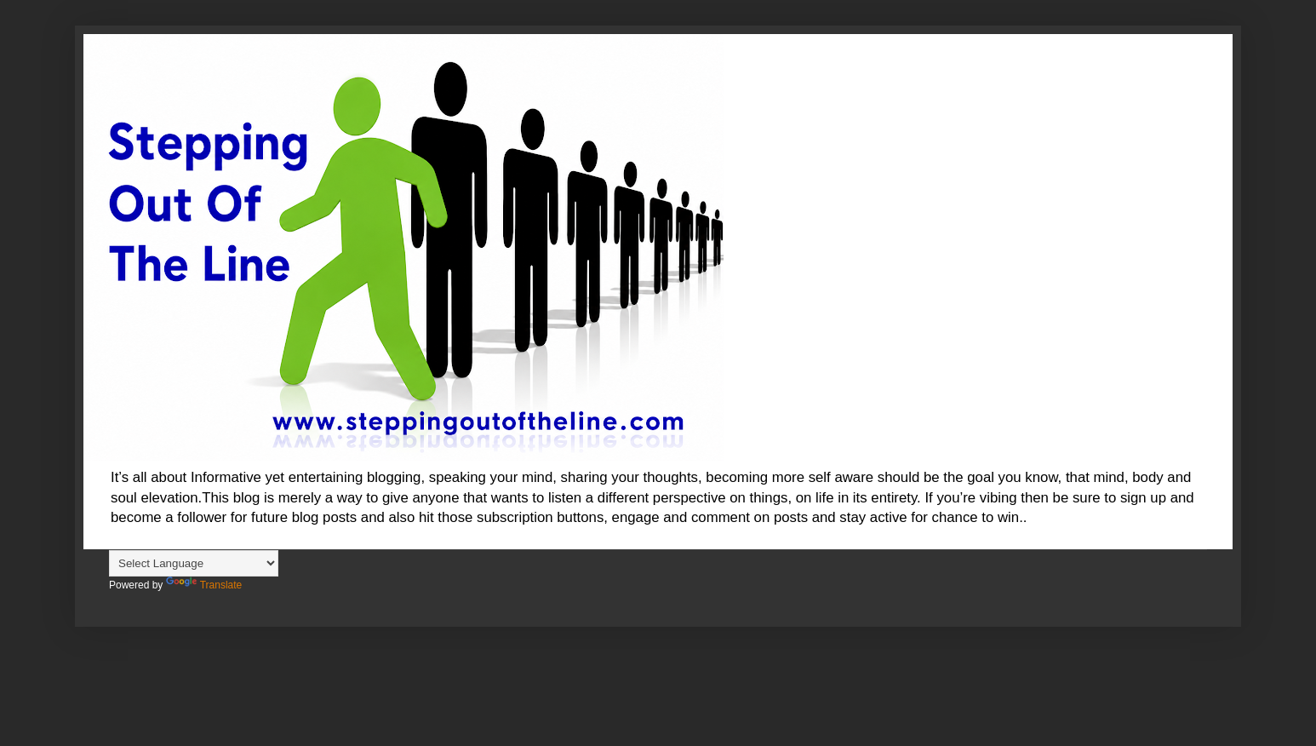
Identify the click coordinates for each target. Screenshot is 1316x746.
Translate (204, 585)
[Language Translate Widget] (193, 563)
